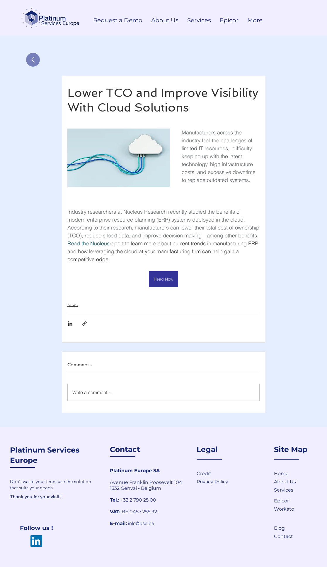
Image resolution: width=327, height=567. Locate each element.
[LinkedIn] (36, 541)
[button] (295, 536)
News (72, 304)
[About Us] (295, 481)
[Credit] (217, 473)
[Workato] (295, 509)
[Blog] (295, 528)
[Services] (295, 490)
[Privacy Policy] (230, 481)
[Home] (295, 473)
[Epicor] (295, 501)
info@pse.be (141, 523)
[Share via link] (84, 323)
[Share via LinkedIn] (70, 323)
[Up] (33, 60)
